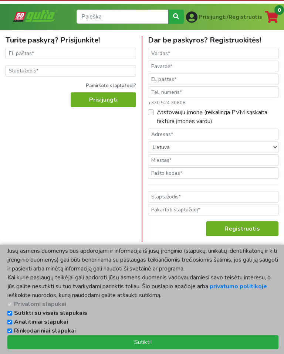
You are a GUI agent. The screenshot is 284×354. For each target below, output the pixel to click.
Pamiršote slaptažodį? (111, 85)
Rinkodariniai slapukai (45, 331)
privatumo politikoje (238, 286)
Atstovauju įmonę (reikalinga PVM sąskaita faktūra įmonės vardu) (212, 116)
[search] (123, 17)
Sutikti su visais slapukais (50, 313)
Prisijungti (103, 100)
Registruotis (242, 229)
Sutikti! (143, 342)
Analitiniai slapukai (41, 322)
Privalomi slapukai (40, 304)
